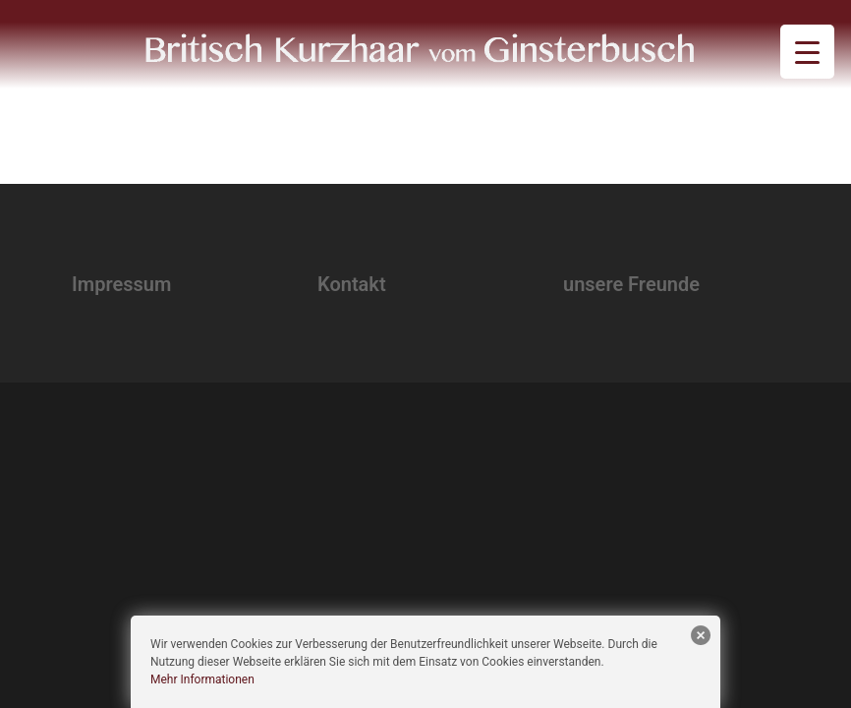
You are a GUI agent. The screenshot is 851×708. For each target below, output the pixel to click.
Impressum (121, 284)
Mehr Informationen (202, 679)
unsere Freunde (631, 284)
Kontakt (351, 284)
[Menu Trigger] (807, 52)
